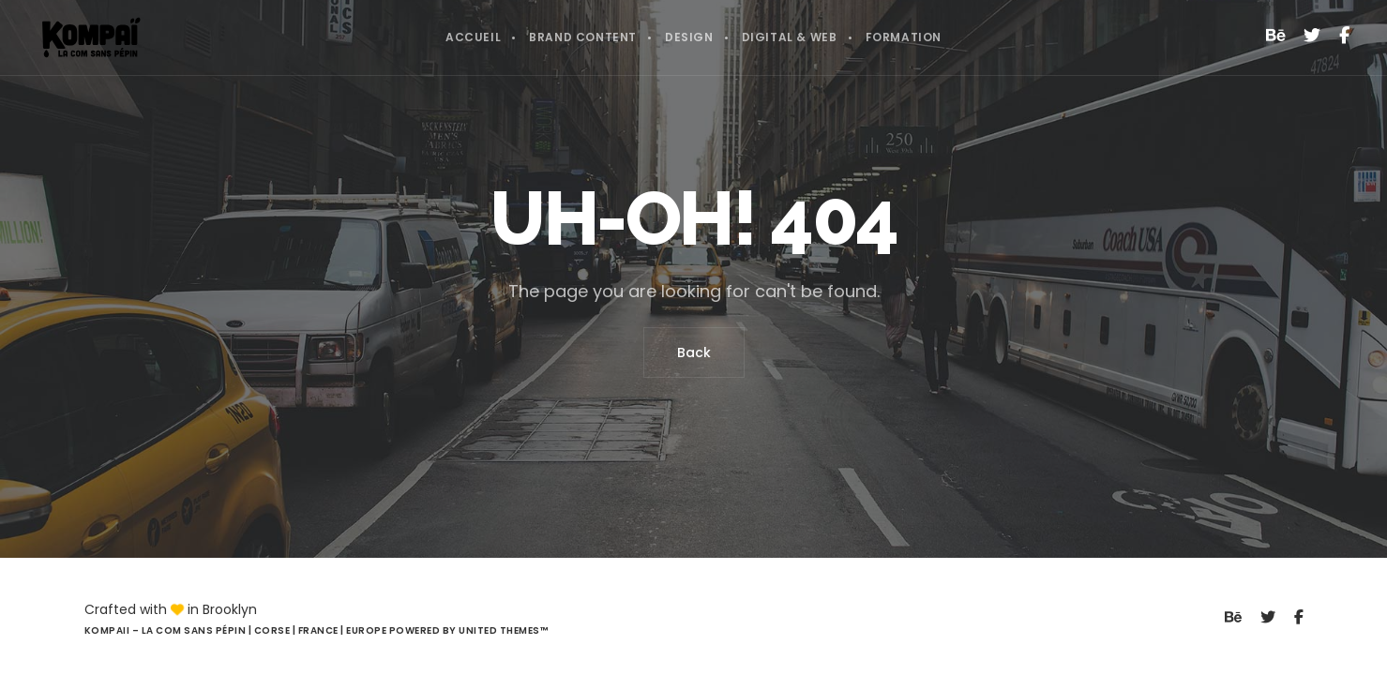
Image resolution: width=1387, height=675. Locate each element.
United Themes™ (503, 630)
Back (694, 352)
